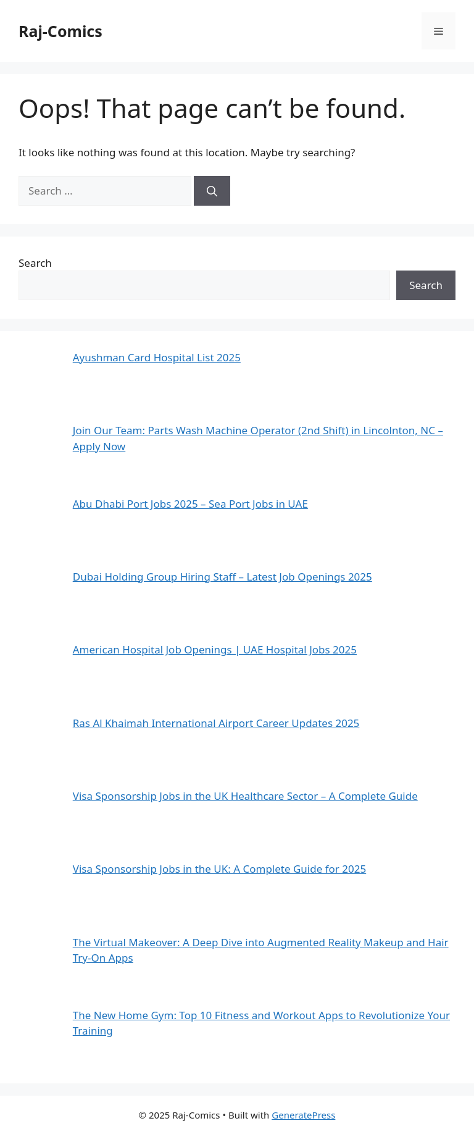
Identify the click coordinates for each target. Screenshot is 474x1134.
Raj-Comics (60, 30)
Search (35, 263)
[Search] (212, 191)
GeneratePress (303, 1115)
